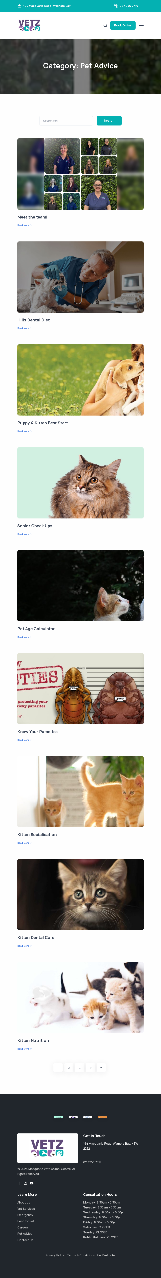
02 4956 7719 (129, 6)
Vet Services (26, 1209)
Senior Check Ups (34, 526)
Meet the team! (32, 217)
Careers (23, 1227)
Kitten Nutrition (33, 1040)
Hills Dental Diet (33, 320)
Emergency (25, 1215)
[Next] (101, 1067)
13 (90, 1067)
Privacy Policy (55, 1255)
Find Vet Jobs (106, 1255)
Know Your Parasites (37, 731)
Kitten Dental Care (35, 937)
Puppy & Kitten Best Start (42, 423)
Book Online (123, 25)
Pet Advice (24, 1234)
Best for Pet (25, 1221)
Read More (23, 225)
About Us (23, 1202)
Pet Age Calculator (36, 628)
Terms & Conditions (81, 1255)
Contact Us (25, 1240)
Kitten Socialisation (37, 834)
